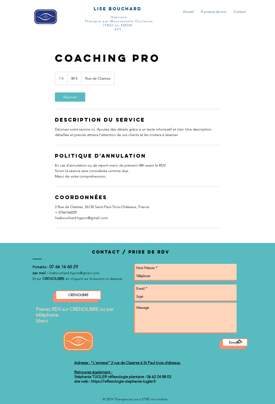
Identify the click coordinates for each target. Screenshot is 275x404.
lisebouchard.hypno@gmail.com (74, 273)
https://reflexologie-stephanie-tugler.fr (123, 381)
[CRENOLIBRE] (78, 295)
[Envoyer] (235, 342)
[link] (70, 97)
